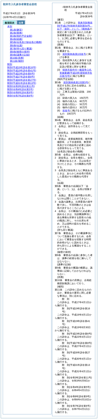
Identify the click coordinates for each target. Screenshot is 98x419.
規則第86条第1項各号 (74, 54)
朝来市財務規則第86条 (74, 25)
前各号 (66, 110)
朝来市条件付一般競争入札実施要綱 (76, 72)
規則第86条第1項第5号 (75, 82)
